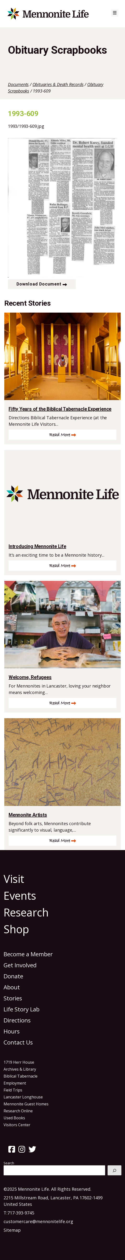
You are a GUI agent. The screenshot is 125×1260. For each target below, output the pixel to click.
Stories (13, 998)
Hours (12, 1031)
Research (26, 912)
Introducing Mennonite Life (37, 546)
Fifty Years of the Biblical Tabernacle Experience (60, 409)
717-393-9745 (20, 1213)
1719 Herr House (19, 1062)
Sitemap (12, 1230)
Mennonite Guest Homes (26, 1104)
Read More (59, 435)
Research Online (18, 1111)
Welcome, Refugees (30, 677)
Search (9, 1163)
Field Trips (13, 1090)
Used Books (14, 1117)
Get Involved (20, 965)
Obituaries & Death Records (58, 84)
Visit (14, 878)
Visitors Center (17, 1124)
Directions (17, 1020)
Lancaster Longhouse (23, 1097)
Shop (16, 929)
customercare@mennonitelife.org (38, 1221)
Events (20, 895)
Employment (15, 1083)
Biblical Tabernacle (21, 1076)
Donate (13, 976)
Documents (18, 84)
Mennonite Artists (28, 815)
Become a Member (28, 954)
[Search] (114, 1170)
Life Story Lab (21, 1009)
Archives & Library (20, 1069)
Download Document (38, 283)
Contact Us (18, 1042)
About (12, 987)
